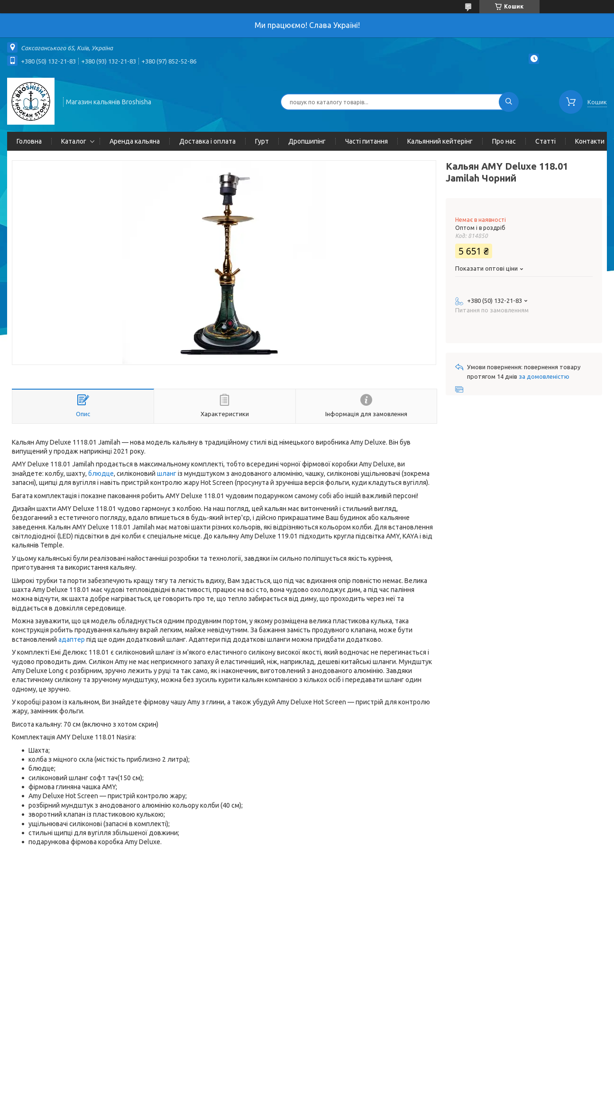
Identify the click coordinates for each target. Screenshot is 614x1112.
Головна (29, 141)
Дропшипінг (307, 141)
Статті (545, 141)
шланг (166, 473)
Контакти (590, 141)
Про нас (504, 141)
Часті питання (366, 141)
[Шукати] (509, 102)
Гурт (262, 141)
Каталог (73, 141)
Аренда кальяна (135, 141)
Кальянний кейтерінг (440, 141)
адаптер (71, 639)
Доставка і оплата (207, 141)
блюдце (101, 473)
